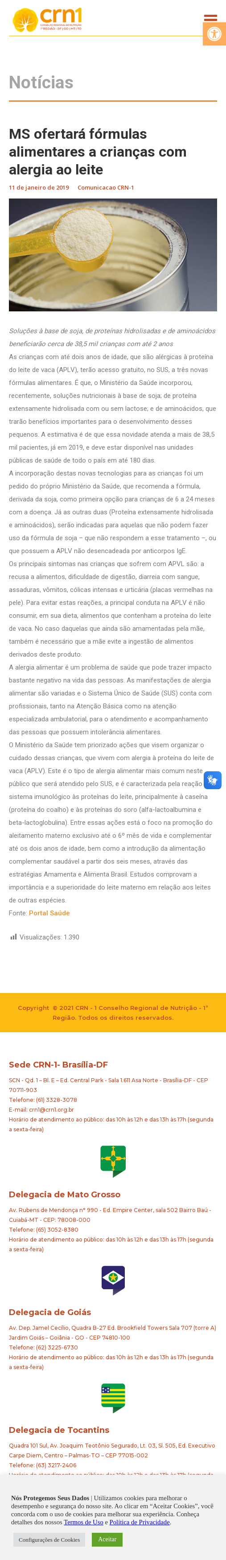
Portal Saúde (49, 913)
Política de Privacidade (140, 1522)
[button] (214, 34)
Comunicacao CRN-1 (106, 187)
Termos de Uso (83, 1522)
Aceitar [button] (107, 1539)
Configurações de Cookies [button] (49, 1539)
